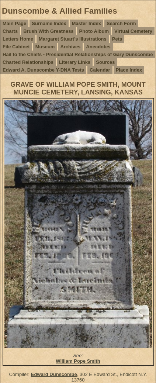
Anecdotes (98, 46)
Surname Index (49, 23)
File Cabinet (16, 46)
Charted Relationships (28, 62)
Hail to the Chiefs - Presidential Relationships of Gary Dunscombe (78, 54)
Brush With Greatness (48, 31)
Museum (45, 46)
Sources (105, 62)
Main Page (14, 23)
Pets (117, 39)
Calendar (100, 70)
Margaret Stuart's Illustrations (73, 39)
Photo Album (94, 31)
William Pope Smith (78, 361)
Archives (70, 46)
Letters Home (18, 39)
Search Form (121, 23)
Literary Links (74, 62)
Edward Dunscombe (54, 374)
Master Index (86, 23)
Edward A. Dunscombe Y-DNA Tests (43, 70)
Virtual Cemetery (133, 31)
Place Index (129, 70)
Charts (10, 31)
